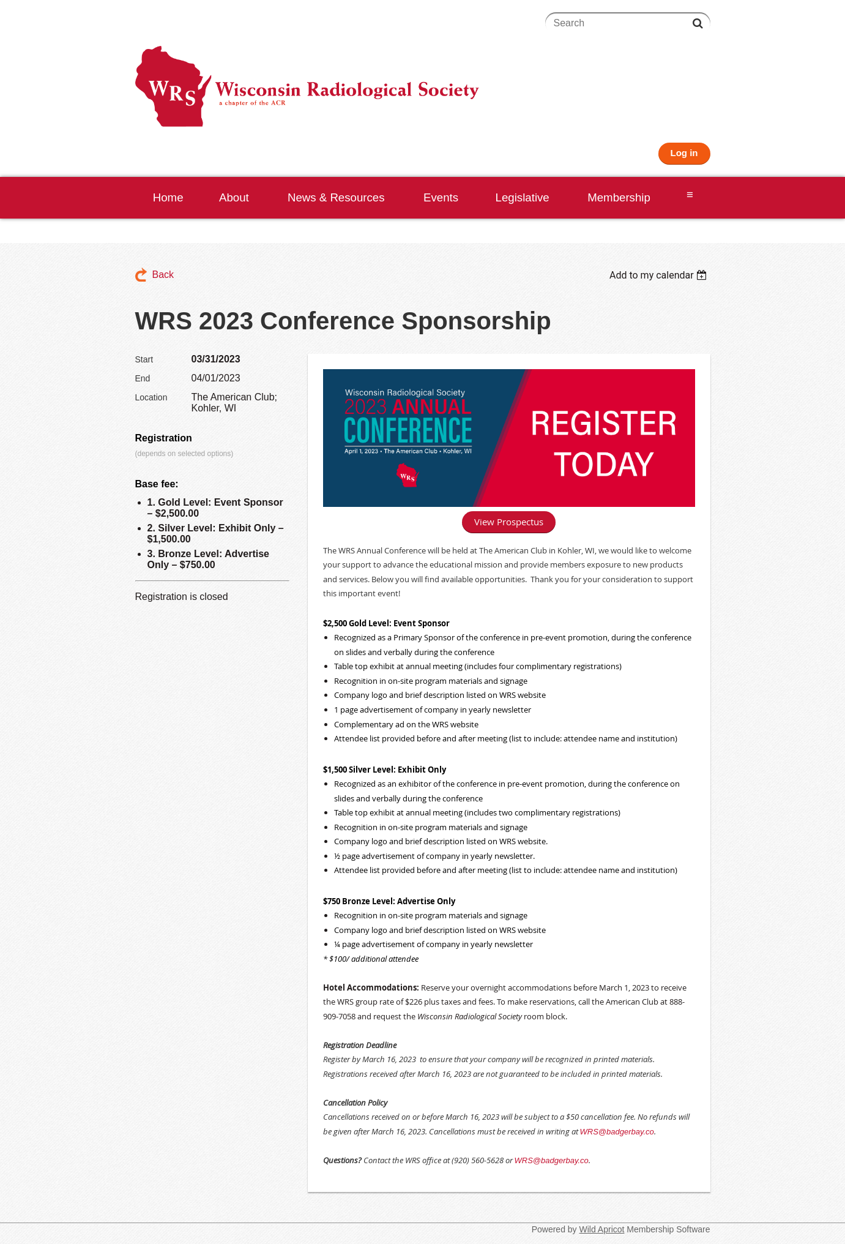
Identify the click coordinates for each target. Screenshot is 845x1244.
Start (144, 359)
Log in (684, 153)
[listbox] (659, 275)
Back (163, 274)
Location (151, 397)
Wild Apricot (602, 1229)
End (143, 378)
